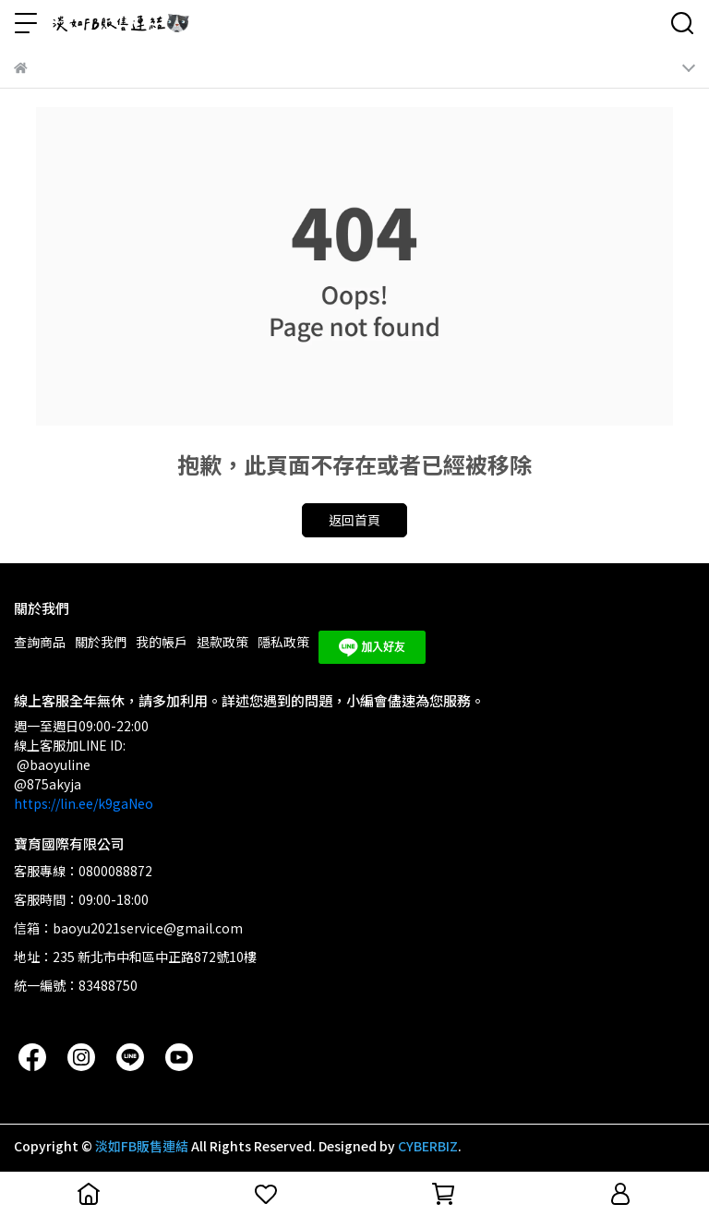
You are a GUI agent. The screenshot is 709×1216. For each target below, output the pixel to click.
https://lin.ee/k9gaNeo (83, 803)
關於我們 (100, 641)
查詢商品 (40, 641)
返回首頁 (354, 520)
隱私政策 (283, 641)
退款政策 (222, 641)
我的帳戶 (161, 641)
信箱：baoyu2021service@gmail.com (128, 928)
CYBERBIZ (428, 1146)
